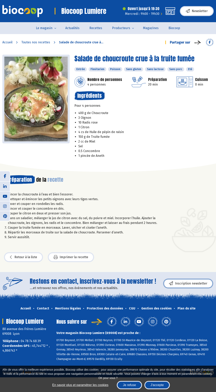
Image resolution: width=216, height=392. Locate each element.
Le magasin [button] (44, 28)
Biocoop (174, 28)
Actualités (72, 28)
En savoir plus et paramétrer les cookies (80, 385)
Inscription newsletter (188, 283)
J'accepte (157, 385)
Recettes (95, 28)
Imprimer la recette (71, 257)
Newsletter (197, 11)
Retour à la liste (23, 257)
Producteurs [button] (121, 28)
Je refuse (129, 385)
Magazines (151, 28)
